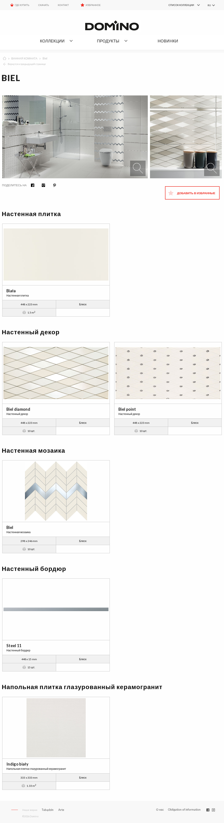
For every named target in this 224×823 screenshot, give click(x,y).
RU (209, 5)
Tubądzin (47, 810)
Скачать (43, 5)
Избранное (93, 5)
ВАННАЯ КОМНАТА (24, 58)
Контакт (63, 5)
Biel (45, 58)
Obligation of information (184, 809)
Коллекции (52, 41)
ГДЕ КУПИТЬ (22, 5)
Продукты (108, 41)
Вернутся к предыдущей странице (27, 64)
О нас (160, 809)
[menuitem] (178, 5)
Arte (61, 809)
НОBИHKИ (168, 41)
